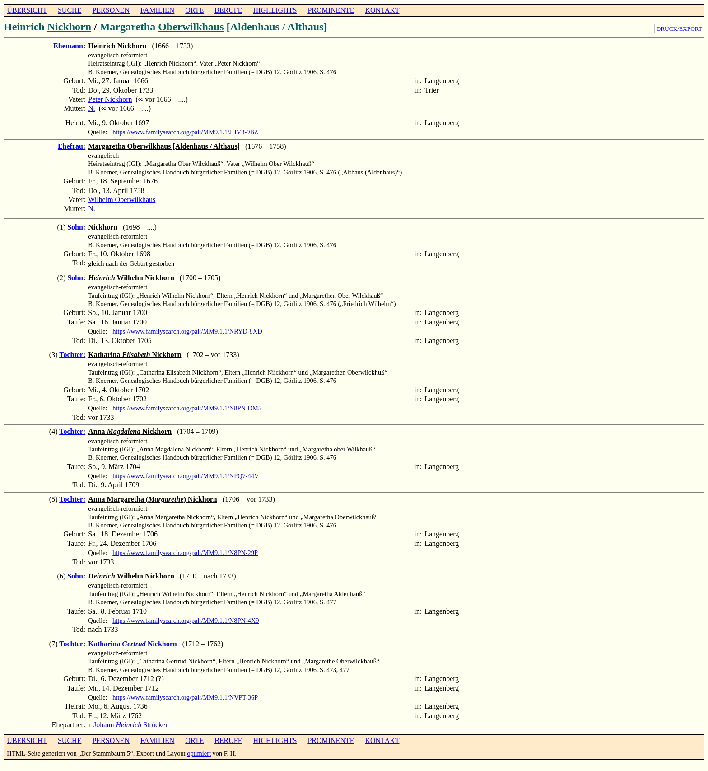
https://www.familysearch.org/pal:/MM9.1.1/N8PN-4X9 (185, 620)
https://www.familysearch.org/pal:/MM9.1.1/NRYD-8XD (187, 331)
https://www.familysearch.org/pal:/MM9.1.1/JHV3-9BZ (185, 132)
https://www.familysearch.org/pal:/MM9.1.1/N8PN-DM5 (186, 408)
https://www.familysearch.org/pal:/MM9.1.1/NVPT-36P (185, 697)
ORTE (194, 10)
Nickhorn (69, 27)
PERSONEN (111, 10)
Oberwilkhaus (191, 27)
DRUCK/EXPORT (679, 28)
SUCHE (69, 10)
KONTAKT (382, 10)
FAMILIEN (157, 10)
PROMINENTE (330, 10)
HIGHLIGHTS (275, 10)
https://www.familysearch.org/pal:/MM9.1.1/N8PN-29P (185, 552)
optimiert (199, 752)
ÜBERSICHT (27, 10)
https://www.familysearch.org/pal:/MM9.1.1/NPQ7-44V (185, 476)
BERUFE (228, 10)
